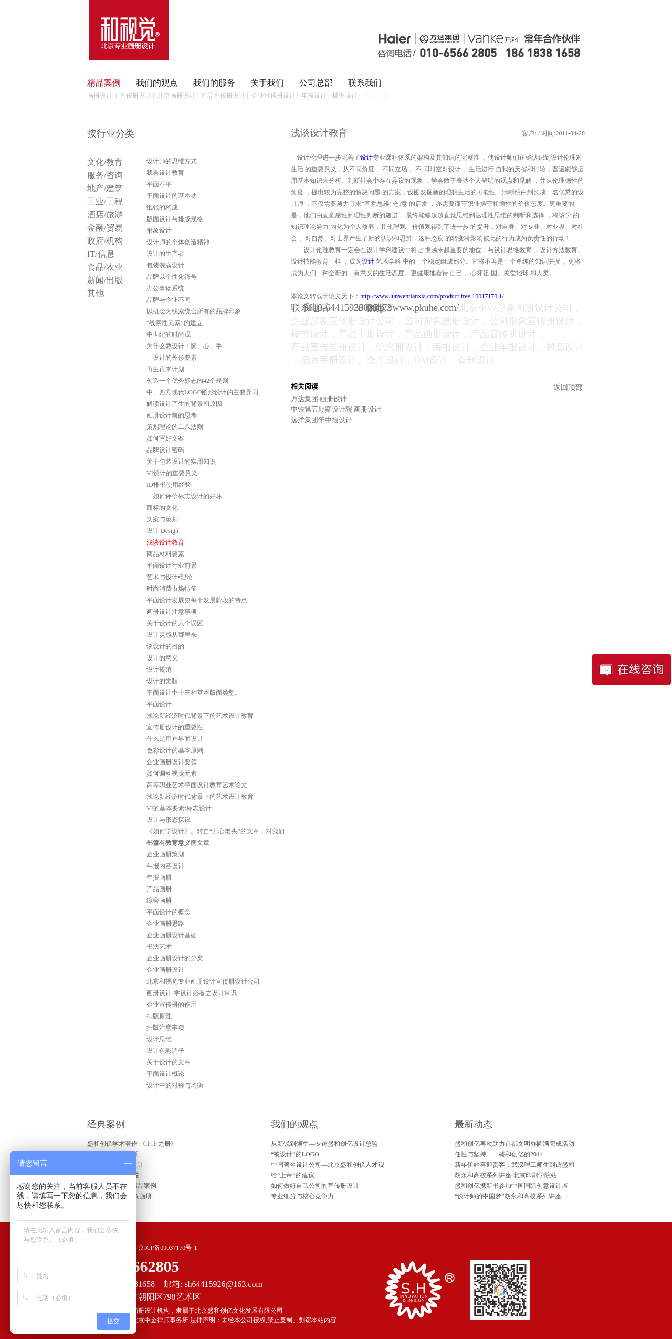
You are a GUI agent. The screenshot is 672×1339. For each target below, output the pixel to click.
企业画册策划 (165, 854)
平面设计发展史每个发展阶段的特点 (196, 600)
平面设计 (159, 704)
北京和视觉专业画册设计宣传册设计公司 (203, 981)
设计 (366, 157)
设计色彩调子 (165, 1050)
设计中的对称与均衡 (174, 1085)
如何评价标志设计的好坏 (184, 496)
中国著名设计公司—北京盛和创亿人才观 (327, 1164)
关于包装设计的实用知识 (181, 461)
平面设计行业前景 (171, 565)
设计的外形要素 (171, 357)
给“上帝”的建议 (292, 1175)
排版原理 (159, 1016)
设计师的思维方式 (171, 161)
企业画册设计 (165, 970)
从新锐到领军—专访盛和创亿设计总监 (324, 1143)
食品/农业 (105, 267)
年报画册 (159, 877)
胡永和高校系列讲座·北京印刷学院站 (506, 1175)
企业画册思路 (165, 923)
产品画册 (159, 889)
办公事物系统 (165, 288)
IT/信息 (100, 253)
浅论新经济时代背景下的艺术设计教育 (200, 715)
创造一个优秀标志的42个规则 (187, 380)
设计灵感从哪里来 (171, 635)
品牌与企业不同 (168, 300)
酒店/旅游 (105, 214)
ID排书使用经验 (168, 484)
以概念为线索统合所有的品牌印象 (193, 311)
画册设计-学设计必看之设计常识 (191, 993)
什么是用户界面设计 (174, 738)
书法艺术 (159, 946)
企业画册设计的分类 (174, 958)
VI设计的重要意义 (171, 473)
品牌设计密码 (165, 450)
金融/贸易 (105, 227)
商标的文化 (162, 507)
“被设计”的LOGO (295, 1154)
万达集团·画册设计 (319, 399)
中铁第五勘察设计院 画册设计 (336, 409)
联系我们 (365, 82)
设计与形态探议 (168, 819)
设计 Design (162, 531)
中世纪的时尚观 (168, 334)
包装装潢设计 (165, 265)
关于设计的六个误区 (174, 623)
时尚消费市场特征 (171, 588)
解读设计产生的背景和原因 (184, 403)
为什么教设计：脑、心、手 (184, 346)
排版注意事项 (165, 1027)
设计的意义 (162, 658)
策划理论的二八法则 (174, 427)
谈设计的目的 (165, 646)
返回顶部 (568, 387)
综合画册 (159, 900)
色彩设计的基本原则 (174, 750)
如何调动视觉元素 (171, 773)
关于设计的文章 (168, 1062)
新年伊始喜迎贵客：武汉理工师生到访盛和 (514, 1164)
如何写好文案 (165, 438)
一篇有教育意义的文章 (177, 842)
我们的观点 (157, 82)
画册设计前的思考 (171, 415)
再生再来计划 (165, 369)
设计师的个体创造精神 (177, 242)
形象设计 (159, 230)
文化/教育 (105, 162)
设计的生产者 (165, 253)
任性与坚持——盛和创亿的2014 (499, 1154)
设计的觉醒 (162, 681)
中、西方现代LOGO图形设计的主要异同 (202, 392)
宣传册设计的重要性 (174, 727)
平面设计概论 (165, 1074)
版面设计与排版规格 (174, 219)
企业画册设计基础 (171, 935)
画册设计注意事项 (171, 611)
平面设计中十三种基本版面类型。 (193, 692)
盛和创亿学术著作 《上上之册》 (132, 1143)
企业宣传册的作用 (171, 1004)
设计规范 (159, 669)
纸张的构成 (162, 207)
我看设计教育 (165, 172)
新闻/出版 (105, 280)
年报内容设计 (165, 866)
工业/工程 (105, 201)
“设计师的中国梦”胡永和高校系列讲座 (508, 1196)
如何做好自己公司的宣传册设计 (315, 1185)
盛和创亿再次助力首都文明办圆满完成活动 (514, 1143)
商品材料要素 (165, 554)
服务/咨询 (105, 175)
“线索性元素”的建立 (174, 323)
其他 (95, 293)
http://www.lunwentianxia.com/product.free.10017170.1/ (432, 296)
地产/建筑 (105, 188)
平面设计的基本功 (171, 196)
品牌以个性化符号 (171, 276)
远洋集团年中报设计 (321, 420)
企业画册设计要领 (171, 762)
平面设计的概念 (168, 912)
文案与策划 (162, 519)
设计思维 (159, 1039)
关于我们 (267, 82)
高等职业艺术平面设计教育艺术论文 (196, 785)
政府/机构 (105, 240)
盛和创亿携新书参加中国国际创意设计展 (511, 1185)
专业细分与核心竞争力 (302, 1196)
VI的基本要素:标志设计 (179, 808)
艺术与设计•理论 (169, 577)
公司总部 (316, 82)
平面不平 (159, 184)
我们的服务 (214, 82)
